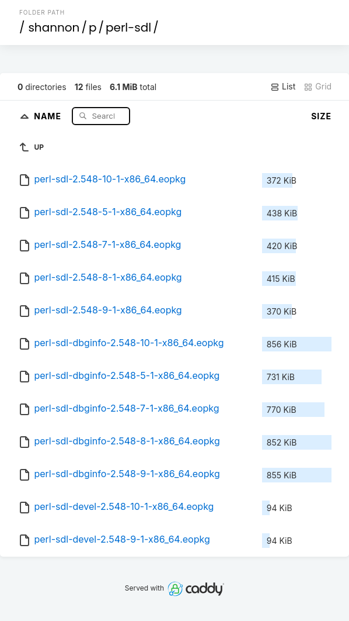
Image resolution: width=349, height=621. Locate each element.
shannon (53, 27)
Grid (317, 86)
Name (49, 115)
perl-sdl (128, 27)
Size (321, 116)
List (282, 86)
